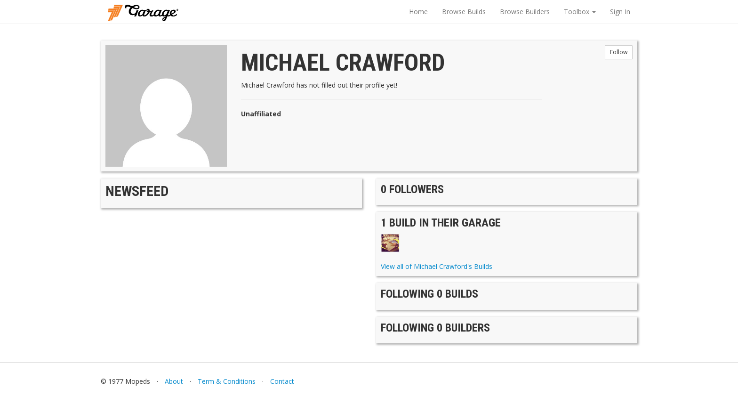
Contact (282, 381)
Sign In (620, 11)
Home (418, 11)
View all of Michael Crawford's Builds (436, 266)
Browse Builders (525, 11)
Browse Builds (464, 11)
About (174, 381)
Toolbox (580, 11)
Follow (618, 52)
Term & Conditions (227, 381)
